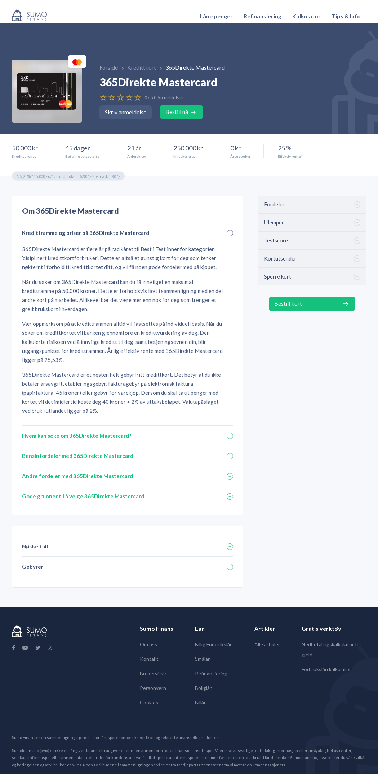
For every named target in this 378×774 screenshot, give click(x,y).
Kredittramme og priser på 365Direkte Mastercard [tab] (85, 232)
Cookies (149, 702)
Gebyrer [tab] (32, 566)
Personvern (153, 688)
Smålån (203, 659)
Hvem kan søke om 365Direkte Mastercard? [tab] (76, 435)
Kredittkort (142, 67)
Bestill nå (176, 111)
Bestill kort (288, 303)
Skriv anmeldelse (125, 112)
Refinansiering (262, 16)
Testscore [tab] (276, 240)
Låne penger (216, 16)
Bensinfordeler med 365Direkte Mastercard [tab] (77, 455)
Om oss (148, 644)
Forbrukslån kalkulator (326, 669)
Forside (109, 67)
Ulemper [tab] (274, 222)
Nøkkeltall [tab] (35, 546)
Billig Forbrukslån (214, 644)
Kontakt (149, 659)
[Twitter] (37, 647)
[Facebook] (13, 647)
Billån (201, 702)
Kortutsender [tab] (280, 258)
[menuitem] (216, 16)
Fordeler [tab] (274, 204)
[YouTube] (25, 647)
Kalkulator (306, 16)
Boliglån (204, 688)
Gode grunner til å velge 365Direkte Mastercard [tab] (83, 496)
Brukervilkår (153, 673)
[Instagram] (50, 647)
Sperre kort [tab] (277, 276)
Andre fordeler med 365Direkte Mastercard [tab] (77, 476)
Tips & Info (346, 16)
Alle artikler (267, 644)
